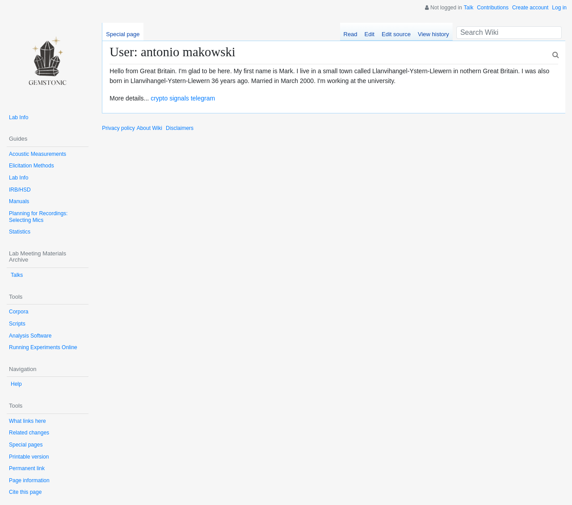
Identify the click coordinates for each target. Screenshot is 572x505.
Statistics (19, 232)
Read (351, 34)
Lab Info (18, 117)
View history (433, 34)
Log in (559, 7)
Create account (530, 7)
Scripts (17, 324)
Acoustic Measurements (37, 154)
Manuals (19, 201)
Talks (17, 275)
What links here (27, 421)
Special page (122, 34)
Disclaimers (179, 128)
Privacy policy (118, 128)
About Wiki (149, 128)
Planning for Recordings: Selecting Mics (38, 216)
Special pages (25, 445)
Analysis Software (30, 336)
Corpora (18, 312)
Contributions (493, 7)
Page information (29, 480)
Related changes (29, 433)
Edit (369, 34)
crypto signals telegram (183, 98)
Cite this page (25, 492)
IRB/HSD (20, 190)
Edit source (396, 34)
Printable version (29, 457)
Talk (468, 7)
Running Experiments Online (43, 347)
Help (16, 384)
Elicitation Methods (31, 166)
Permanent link (27, 468)
